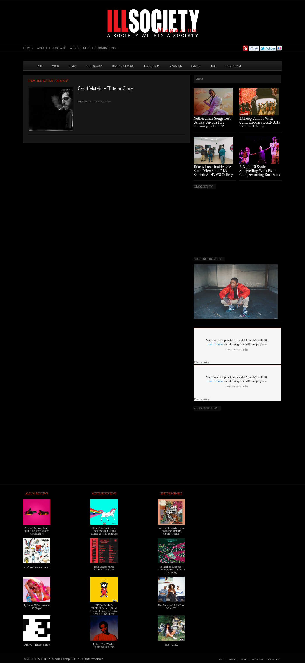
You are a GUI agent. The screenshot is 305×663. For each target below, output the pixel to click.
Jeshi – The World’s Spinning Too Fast (104, 645)
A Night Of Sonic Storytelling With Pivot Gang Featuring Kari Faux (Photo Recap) (259, 173)
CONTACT (59, 48)
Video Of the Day (96, 101)
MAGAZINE (175, 65)
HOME (28, 48)
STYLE (72, 65)
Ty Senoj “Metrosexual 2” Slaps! (37, 607)
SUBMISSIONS (105, 48)
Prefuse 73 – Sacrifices (37, 567)
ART (40, 65)
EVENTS (195, 65)
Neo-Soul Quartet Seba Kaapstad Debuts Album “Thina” (171, 530)
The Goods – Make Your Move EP (171, 607)
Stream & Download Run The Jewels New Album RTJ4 (37, 530)
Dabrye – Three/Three (37, 644)
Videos (107, 101)
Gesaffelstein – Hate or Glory (105, 88)
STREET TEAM (233, 65)
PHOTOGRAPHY (93, 65)
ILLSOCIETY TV (151, 65)
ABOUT (42, 48)
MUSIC (55, 65)
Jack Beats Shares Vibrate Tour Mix (104, 568)
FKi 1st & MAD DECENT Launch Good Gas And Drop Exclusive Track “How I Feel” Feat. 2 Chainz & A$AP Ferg (104, 612)
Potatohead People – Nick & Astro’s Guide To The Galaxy (171, 569)
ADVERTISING (80, 48)
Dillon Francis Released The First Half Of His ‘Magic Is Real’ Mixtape (104, 530)
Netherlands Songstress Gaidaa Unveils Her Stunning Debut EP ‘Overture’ (212, 124)
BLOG (213, 65)
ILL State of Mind (122, 65)
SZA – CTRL (171, 644)
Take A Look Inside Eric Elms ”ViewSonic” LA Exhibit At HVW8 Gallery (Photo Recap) (213, 173)
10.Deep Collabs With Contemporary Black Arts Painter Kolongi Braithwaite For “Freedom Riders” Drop (260, 126)
